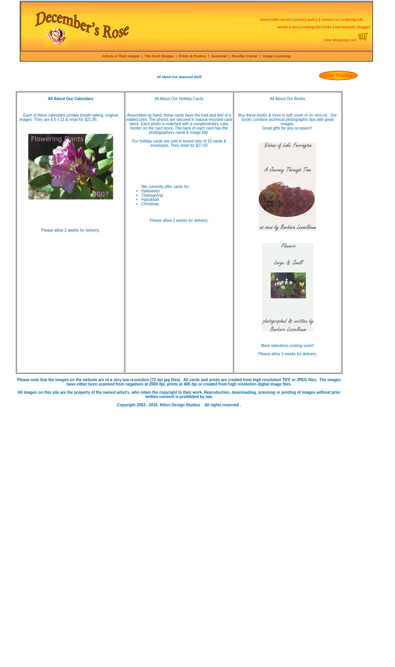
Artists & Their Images (121, 56)
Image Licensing (276, 56)
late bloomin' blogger (352, 27)
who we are (282, 20)
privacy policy (306, 20)
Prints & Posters (192, 56)
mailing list (311, 27)
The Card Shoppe (159, 56)
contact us (330, 20)
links (328, 27)
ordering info (353, 20)
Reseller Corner (245, 56)
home (264, 20)
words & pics (288, 27)
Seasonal (220, 56)
